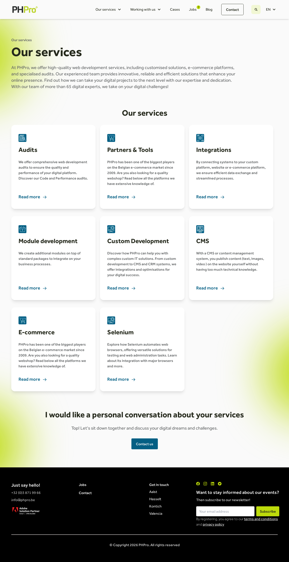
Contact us (144, 444)
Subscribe (268, 511)
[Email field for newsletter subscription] (225, 511)
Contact (232, 9)
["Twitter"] (219, 483)
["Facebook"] (198, 483)
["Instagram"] (205, 483)
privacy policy (213, 524)
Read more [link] (33, 196)
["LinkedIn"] (212, 483)
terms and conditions (261, 519)
